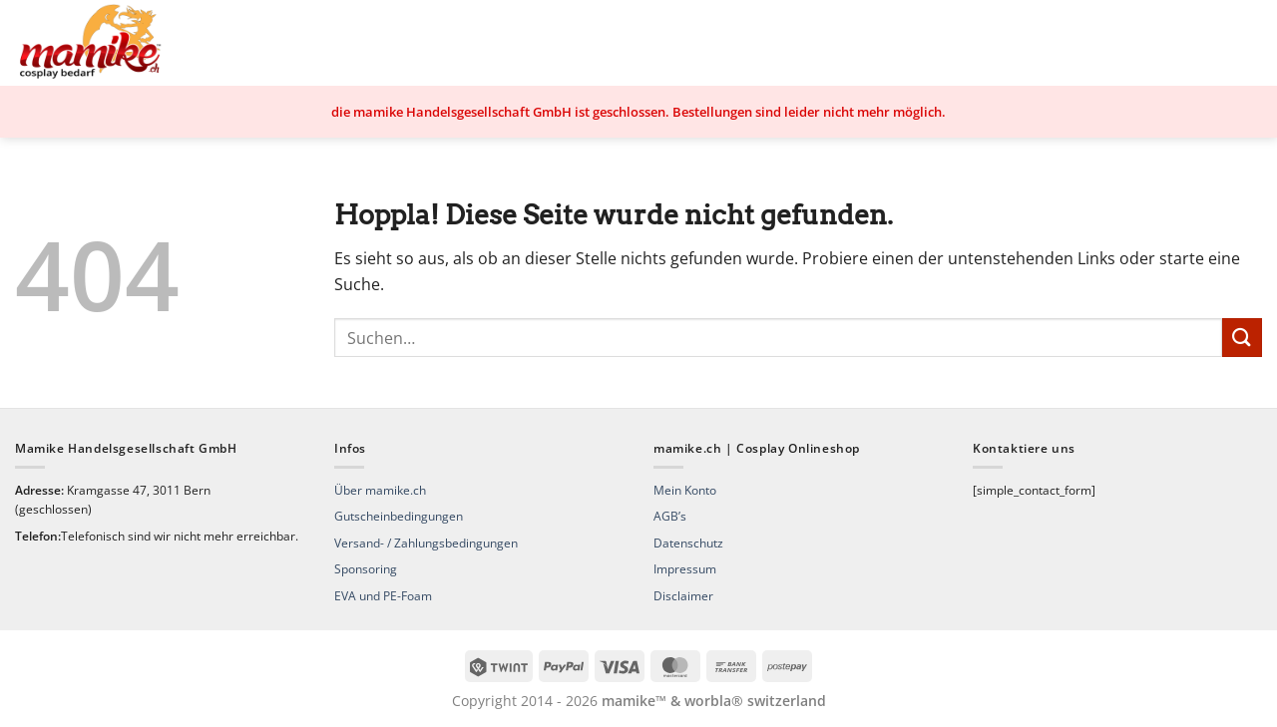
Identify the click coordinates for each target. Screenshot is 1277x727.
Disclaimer (683, 595)
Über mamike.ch (380, 490)
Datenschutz (688, 543)
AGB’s (669, 516)
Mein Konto (684, 490)
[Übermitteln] (1242, 337)
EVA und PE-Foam (383, 595)
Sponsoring (365, 568)
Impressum (684, 568)
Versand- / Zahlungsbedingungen (426, 543)
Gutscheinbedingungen (398, 516)
